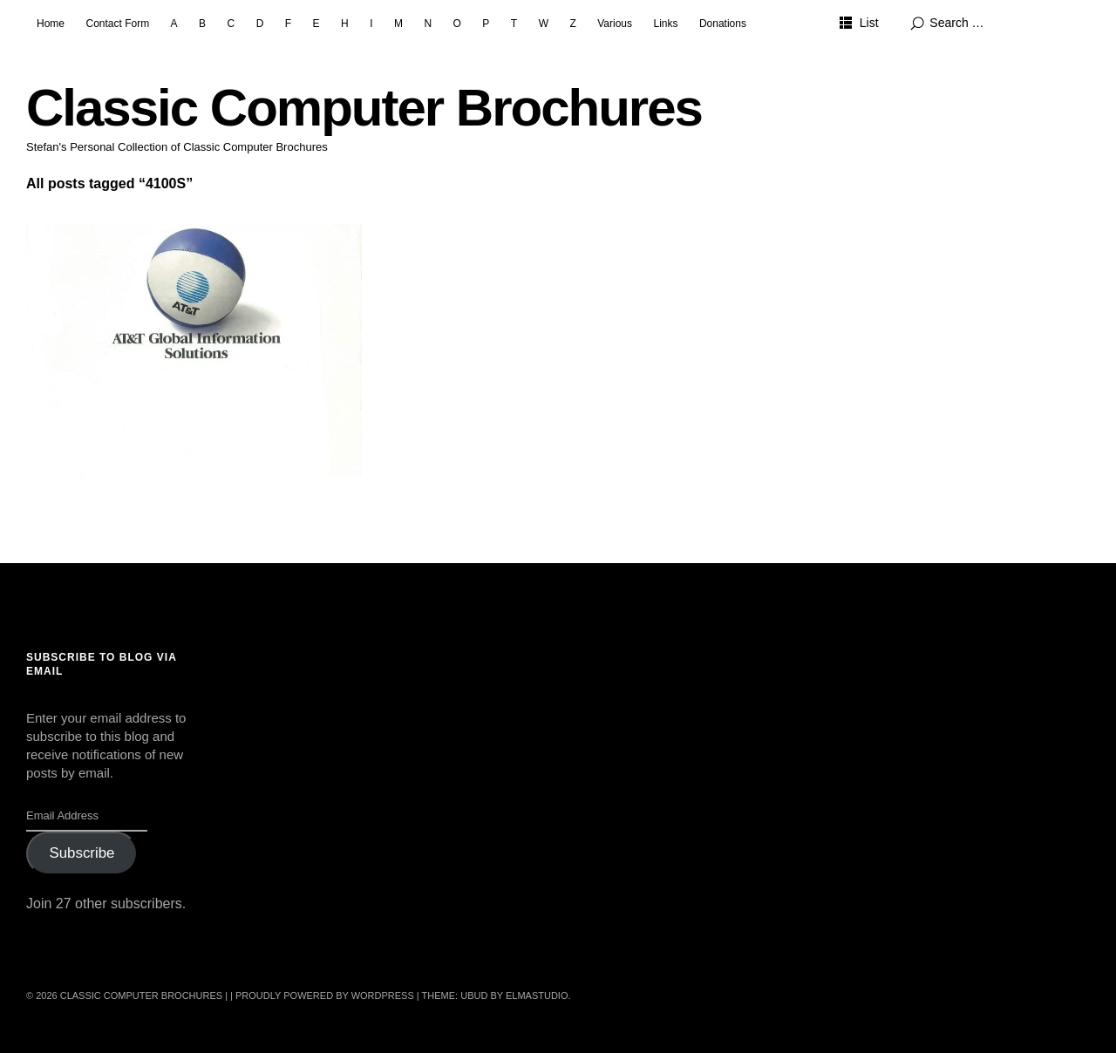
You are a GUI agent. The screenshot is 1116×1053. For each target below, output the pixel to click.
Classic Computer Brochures (364, 107)
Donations (722, 23)
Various (614, 23)
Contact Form (117, 23)
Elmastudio (537, 995)
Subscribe (81, 853)
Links (665, 23)
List (869, 23)
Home (51, 23)
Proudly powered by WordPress (324, 995)
